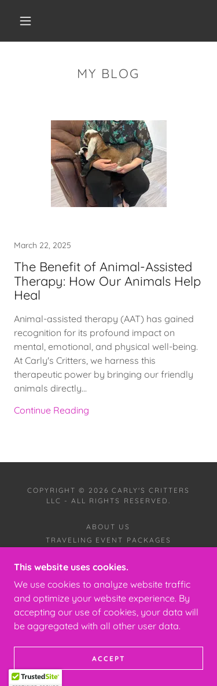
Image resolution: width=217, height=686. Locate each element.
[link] (108, 272)
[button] (25, 20)
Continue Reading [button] (51, 410)
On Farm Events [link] (108, 553)
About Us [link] (108, 526)
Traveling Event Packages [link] (108, 540)
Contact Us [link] (108, 566)
